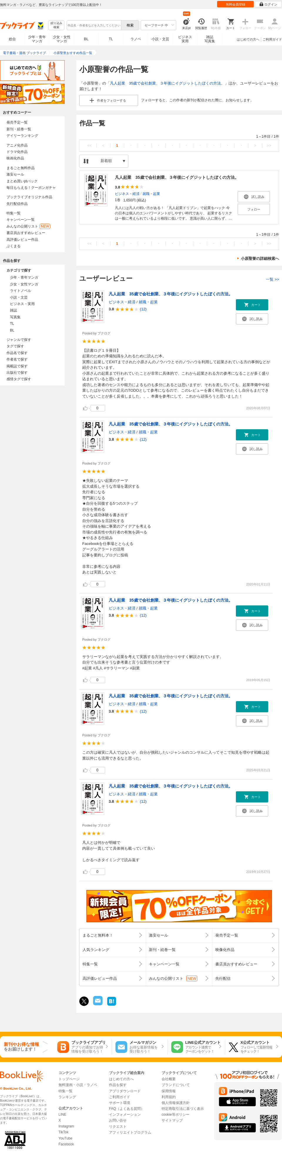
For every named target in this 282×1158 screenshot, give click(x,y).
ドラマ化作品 (17, 152)
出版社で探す (17, 373)
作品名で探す (17, 353)
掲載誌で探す (17, 366)
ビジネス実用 (185, 39)
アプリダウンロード (125, 1091)
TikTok (63, 1132)
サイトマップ (172, 1120)
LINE (62, 1114)
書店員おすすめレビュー (25, 233)
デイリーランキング (22, 136)
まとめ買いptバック (22, 181)
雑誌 (13, 310)
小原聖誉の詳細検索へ (260, 258)
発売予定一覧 (17, 122)
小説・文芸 (160, 39)
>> (269, 145)
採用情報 (169, 1091)
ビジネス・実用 (22, 304)
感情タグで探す (18, 379)
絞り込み (56, 25)
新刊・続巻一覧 (18, 129)
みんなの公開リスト (28, 226)
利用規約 (169, 1097)
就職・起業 (151, 193)
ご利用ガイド (272, 39)
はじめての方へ (248, 39)
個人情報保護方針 (176, 1103)
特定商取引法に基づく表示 (183, 1109)
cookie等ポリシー (175, 1114)
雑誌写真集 (209, 39)
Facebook (66, 1144)
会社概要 (169, 1079)
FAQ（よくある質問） (126, 1109)
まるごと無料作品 (20, 168)
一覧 (272, 279)
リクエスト (118, 1127)
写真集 (15, 317)
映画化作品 (15, 158)
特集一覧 (13, 213)
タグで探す (15, 346)
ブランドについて (176, 1085)
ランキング (67, 1097)
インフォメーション (125, 1114)
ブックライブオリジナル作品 (29, 197)
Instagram (66, 1126)
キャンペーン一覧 (20, 220)
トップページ (69, 1079)
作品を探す (118, 1085)
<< (89, 145)
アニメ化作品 (17, 145)
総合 (12, 39)
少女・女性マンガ (61, 39)
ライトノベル (20, 291)
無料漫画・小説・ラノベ (77, 1085)
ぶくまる (13, 246)
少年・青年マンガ (37, 39)
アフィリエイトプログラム (130, 1132)
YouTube (65, 1138)
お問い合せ (118, 1120)
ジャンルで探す (18, 340)
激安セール (15, 174)
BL (86, 39)
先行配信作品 (17, 204)
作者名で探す (17, 359)
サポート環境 (119, 1103)
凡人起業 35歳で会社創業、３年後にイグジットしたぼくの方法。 (167, 83)
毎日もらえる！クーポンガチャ (31, 188)
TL (111, 39)
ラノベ (135, 39)
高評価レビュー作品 (22, 240)
